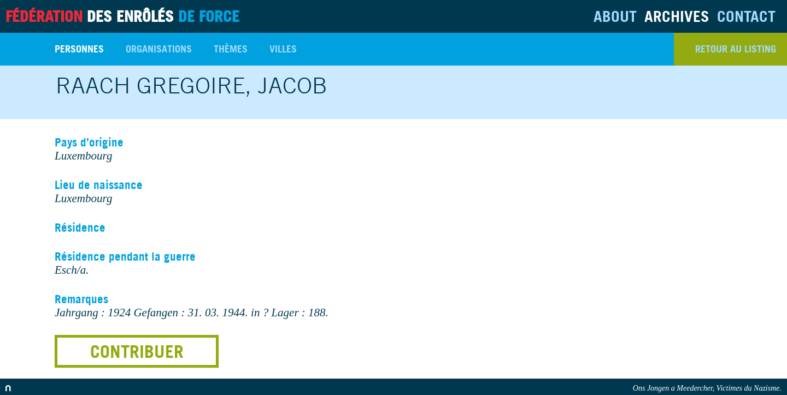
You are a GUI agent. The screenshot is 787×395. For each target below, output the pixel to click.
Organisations (159, 49)
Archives (676, 16)
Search (22, 49)
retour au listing (735, 49)
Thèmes (231, 49)
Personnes (79, 49)
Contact (746, 16)
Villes (283, 49)
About (615, 16)
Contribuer (137, 351)
